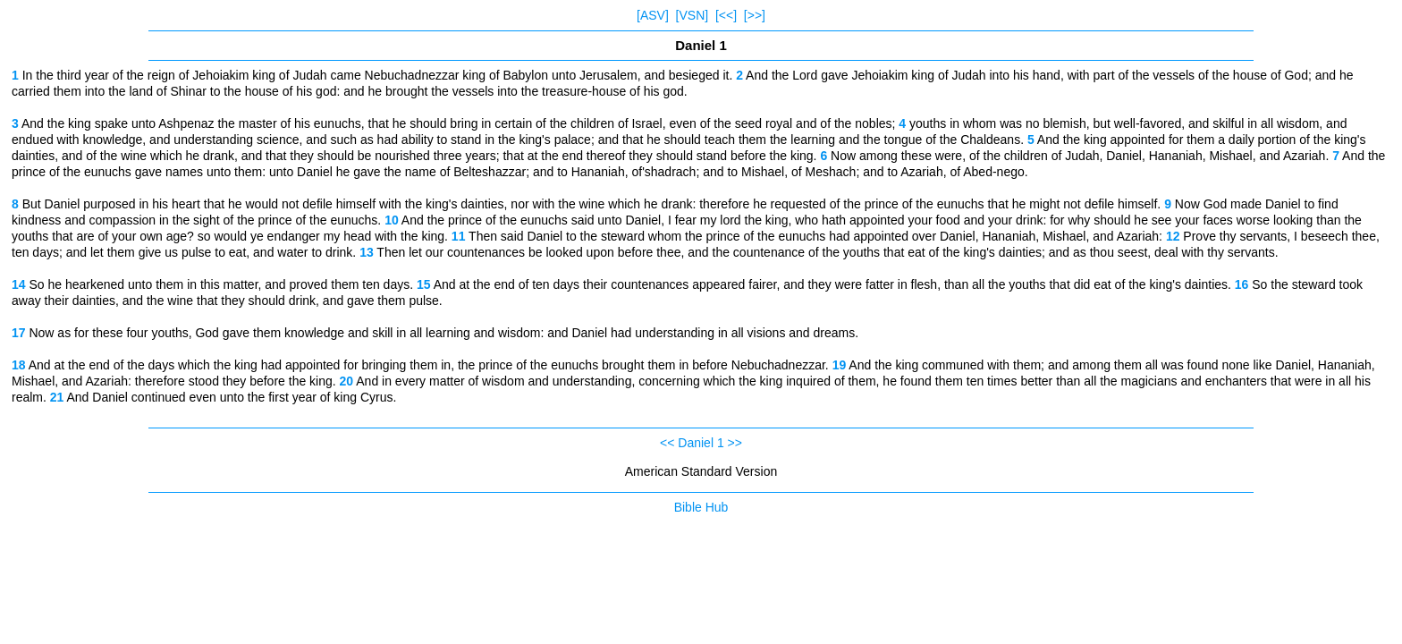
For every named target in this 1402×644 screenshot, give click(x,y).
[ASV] (653, 15)
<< (667, 443)
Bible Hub (701, 507)
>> (735, 443)
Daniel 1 (700, 443)
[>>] (754, 15)
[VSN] (692, 15)
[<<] (726, 15)
